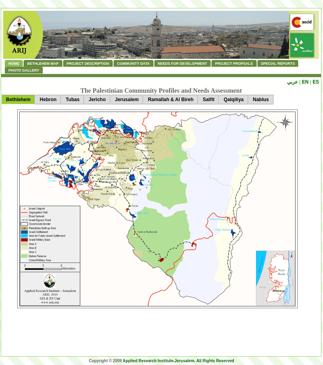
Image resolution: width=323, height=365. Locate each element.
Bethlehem (18, 99)
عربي (292, 82)
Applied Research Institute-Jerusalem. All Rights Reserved (178, 361)
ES (316, 82)
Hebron (48, 99)
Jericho (97, 99)
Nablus (261, 99)
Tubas (72, 99)
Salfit (208, 99)
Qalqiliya (233, 99)
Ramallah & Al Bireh (170, 99)
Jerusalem (127, 99)
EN (305, 82)
